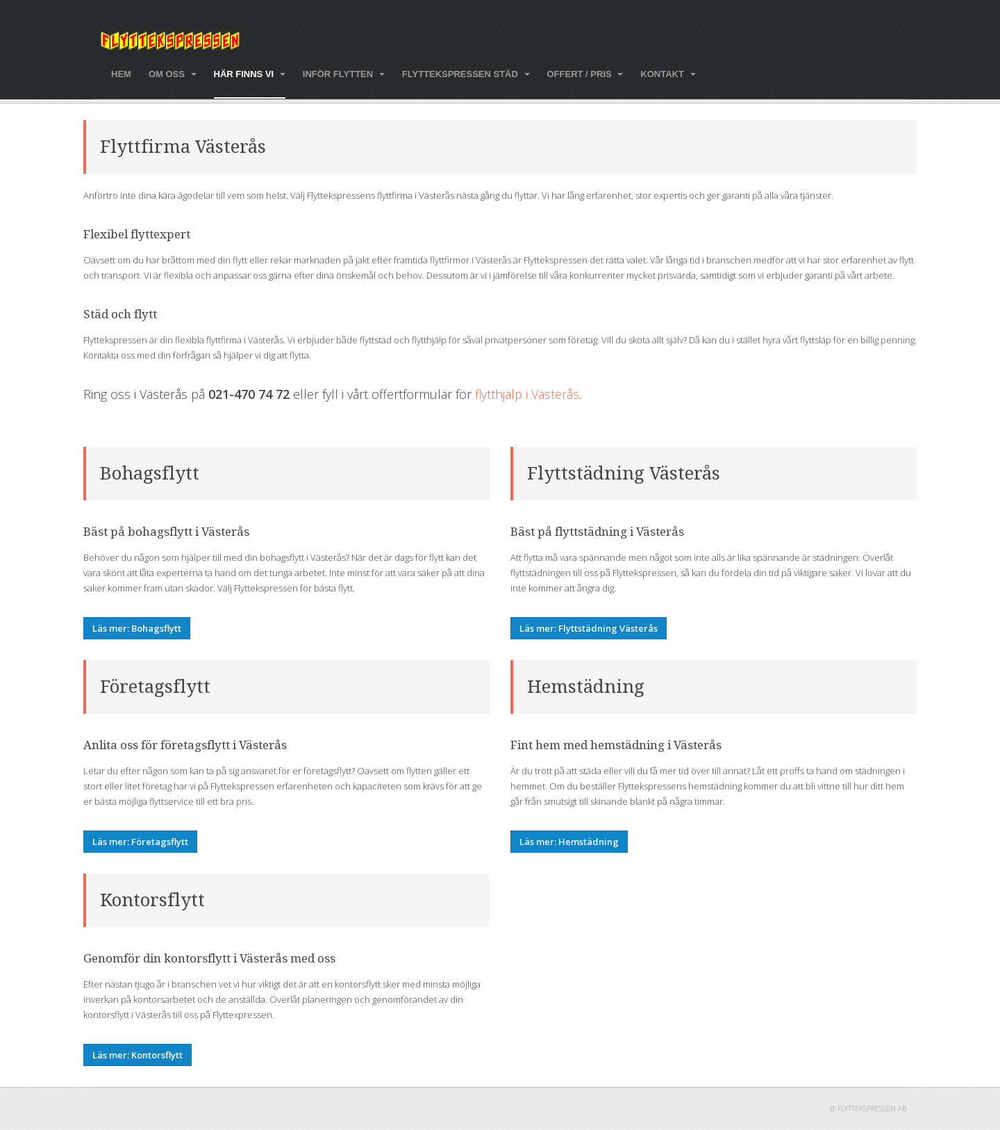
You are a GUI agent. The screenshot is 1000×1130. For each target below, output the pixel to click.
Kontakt (667, 74)
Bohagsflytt (149, 473)
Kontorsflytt (152, 900)
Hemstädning (585, 686)
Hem (121, 74)
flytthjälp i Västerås (527, 394)
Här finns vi (249, 74)
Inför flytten (344, 74)
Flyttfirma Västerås (183, 146)
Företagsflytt (155, 686)
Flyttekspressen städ (466, 74)
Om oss (173, 74)
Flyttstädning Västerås (623, 473)
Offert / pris (585, 74)
